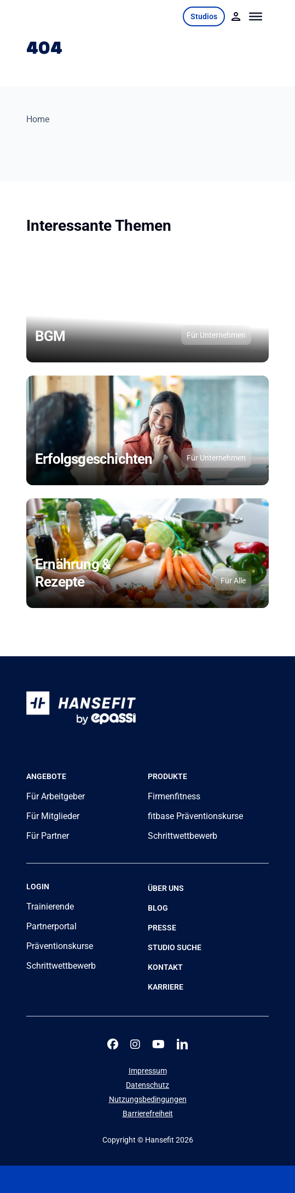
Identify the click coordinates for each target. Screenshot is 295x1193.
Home (37, 119)
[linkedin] (182, 1044)
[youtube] (158, 1044)
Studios (203, 16)
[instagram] (135, 1044)
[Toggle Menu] (256, 16)
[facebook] (112, 1044)
